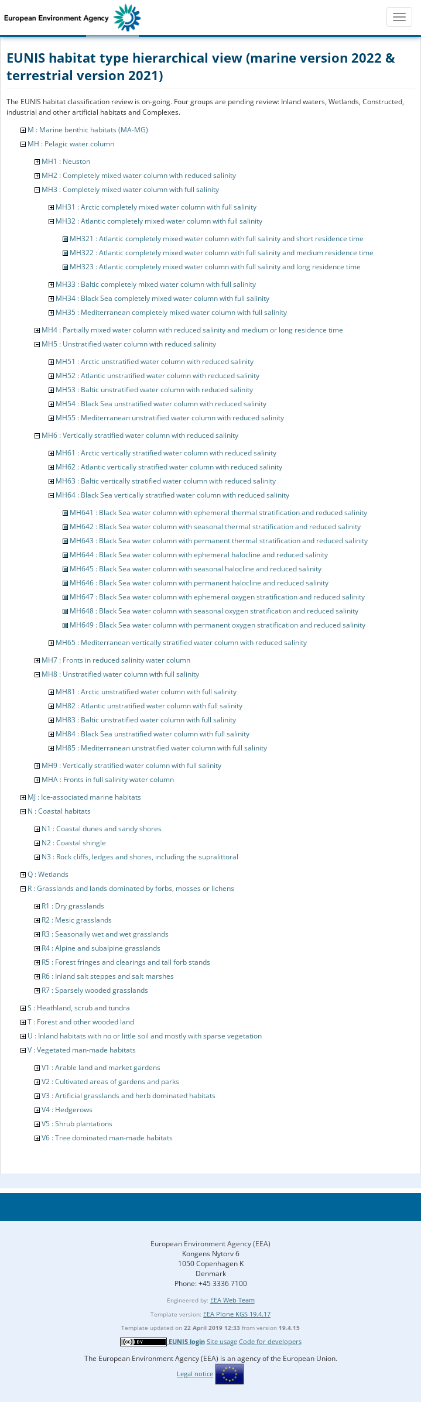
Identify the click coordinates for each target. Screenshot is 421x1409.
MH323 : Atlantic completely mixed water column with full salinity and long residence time (215, 267)
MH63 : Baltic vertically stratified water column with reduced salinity (166, 481)
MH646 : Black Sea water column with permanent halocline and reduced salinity (199, 583)
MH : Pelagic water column (71, 144)
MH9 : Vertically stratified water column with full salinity (131, 765)
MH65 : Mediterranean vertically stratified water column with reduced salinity (181, 642)
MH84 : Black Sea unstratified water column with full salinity (152, 734)
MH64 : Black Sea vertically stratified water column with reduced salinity (172, 495)
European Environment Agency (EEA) (210, 1244)
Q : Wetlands (48, 874)
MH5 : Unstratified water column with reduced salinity (129, 344)
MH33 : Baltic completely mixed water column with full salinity (156, 284)
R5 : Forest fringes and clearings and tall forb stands (126, 962)
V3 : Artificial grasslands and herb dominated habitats (128, 1096)
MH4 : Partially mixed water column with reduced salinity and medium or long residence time (192, 330)
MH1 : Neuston (66, 161)
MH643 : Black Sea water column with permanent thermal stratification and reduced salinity (219, 541)
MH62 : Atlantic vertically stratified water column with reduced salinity (169, 467)
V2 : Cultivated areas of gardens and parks (110, 1081)
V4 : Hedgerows (67, 1110)
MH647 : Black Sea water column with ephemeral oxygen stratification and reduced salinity (217, 597)
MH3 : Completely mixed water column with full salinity (130, 189)
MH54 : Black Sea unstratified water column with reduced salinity (161, 404)
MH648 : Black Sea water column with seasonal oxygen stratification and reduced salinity (214, 611)
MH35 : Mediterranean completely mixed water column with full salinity (171, 312)
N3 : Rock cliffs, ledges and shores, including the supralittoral (140, 857)
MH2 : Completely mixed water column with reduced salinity (139, 175)
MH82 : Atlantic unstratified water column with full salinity (149, 706)
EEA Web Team (232, 1299)
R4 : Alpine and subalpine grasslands (101, 948)
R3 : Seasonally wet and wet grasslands (105, 934)
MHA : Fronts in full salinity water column (108, 779)
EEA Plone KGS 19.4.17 (237, 1313)
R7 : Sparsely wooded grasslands (95, 990)
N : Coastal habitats (59, 811)
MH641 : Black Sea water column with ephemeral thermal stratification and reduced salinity (218, 512)
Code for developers (270, 1341)
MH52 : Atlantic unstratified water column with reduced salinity (157, 375)
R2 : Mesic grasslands (77, 920)
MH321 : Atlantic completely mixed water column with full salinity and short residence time (217, 239)
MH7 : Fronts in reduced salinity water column (116, 660)
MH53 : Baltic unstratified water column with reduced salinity (154, 390)
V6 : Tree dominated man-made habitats (107, 1138)
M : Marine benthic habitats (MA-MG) (88, 130)
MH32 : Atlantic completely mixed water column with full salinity (159, 221)
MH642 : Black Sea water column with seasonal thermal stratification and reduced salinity (215, 527)
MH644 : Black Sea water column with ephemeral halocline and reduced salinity (199, 555)
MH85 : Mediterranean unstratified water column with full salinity (161, 748)
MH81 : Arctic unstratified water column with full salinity (146, 692)
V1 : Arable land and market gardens (101, 1067)
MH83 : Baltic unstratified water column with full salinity (146, 720)
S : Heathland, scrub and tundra (79, 1008)
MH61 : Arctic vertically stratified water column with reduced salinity (166, 453)
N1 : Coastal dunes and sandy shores (102, 829)
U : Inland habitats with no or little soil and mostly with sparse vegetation (145, 1036)
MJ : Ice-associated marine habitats (84, 797)
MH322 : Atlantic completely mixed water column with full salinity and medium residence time (222, 253)
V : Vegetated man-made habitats (82, 1050)
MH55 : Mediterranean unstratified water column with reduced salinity (170, 418)
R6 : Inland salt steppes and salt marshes (108, 976)
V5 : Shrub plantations (77, 1124)
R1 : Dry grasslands (73, 906)
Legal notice (195, 1373)
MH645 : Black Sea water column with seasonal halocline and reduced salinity (195, 569)
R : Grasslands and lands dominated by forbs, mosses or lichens (131, 888)
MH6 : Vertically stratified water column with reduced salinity (140, 435)
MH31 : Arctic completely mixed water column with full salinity (156, 207)
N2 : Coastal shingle (74, 843)
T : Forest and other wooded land (81, 1022)
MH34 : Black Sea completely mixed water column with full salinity (162, 298)
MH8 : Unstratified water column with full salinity (120, 674)
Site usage (222, 1341)
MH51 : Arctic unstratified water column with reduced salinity (155, 361)
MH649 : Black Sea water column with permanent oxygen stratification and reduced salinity (217, 625)
